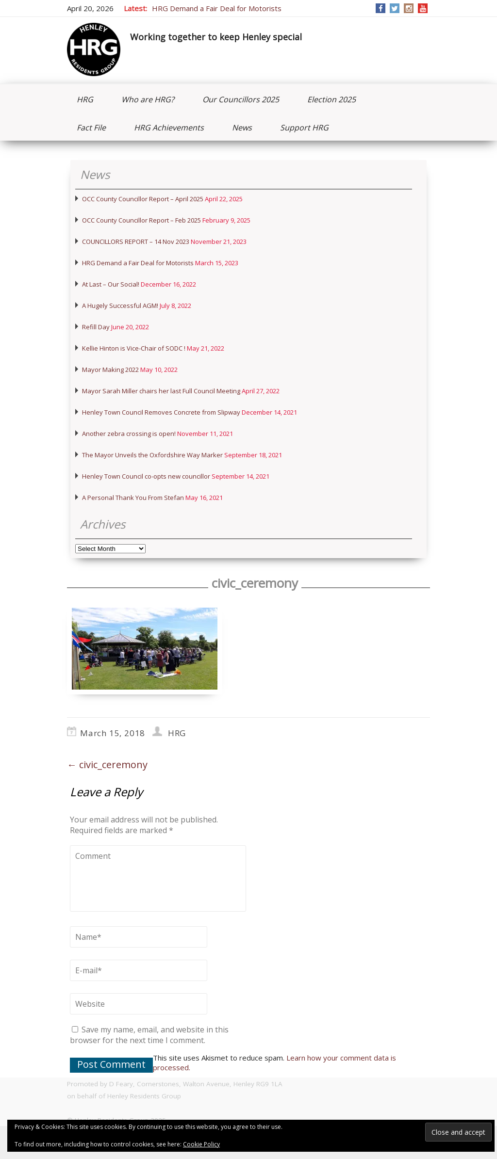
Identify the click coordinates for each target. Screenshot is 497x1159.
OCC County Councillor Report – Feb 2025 (141, 220)
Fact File (91, 127)
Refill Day (96, 326)
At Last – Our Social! (110, 284)
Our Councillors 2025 (240, 99)
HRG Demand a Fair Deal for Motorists (217, 8)
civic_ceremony (107, 764)
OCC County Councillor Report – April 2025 (142, 198)
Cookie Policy (201, 1144)
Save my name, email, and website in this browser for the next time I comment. (149, 1035)
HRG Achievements (169, 127)
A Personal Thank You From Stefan (133, 497)
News (242, 127)
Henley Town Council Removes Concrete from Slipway (161, 412)
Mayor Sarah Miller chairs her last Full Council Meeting (161, 390)
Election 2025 (331, 99)
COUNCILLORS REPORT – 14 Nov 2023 (135, 241)
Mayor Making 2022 (110, 369)
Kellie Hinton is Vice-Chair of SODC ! (133, 348)
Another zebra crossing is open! (129, 433)
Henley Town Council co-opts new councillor (146, 476)
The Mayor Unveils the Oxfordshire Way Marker (152, 455)
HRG (85, 99)
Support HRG (304, 127)
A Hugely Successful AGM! (120, 305)
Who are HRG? (147, 99)
